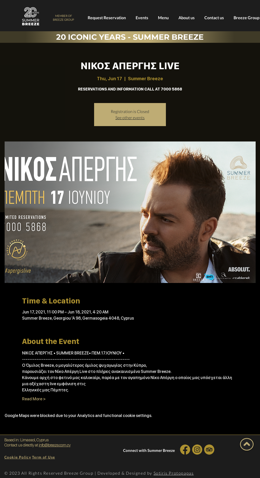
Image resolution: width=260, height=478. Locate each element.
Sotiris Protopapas (174, 473)
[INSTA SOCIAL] (197, 449)
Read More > (34, 398)
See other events (130, 117)
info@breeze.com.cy (55, 445)
